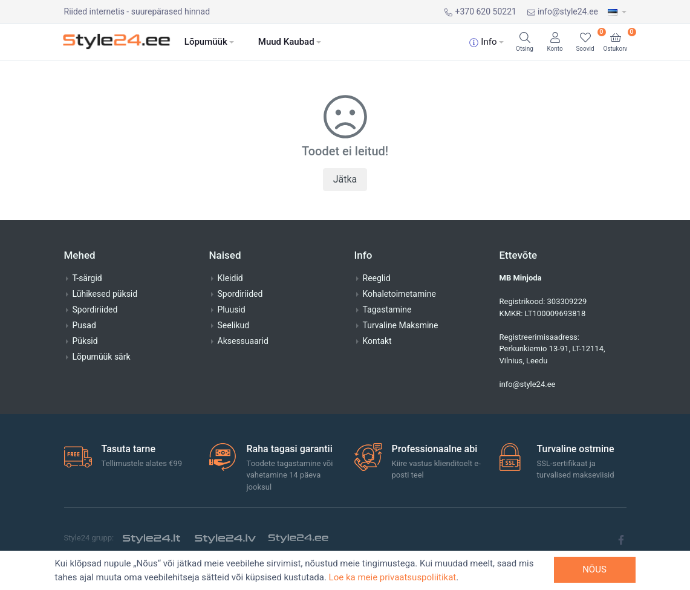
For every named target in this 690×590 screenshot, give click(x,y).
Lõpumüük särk (102, 356)
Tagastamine (387, 309)
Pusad (84, 325)
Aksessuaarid (243, 341)
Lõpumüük (205, 41)
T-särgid (87, 278)
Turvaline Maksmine (400, 325)
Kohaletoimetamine (399, 294)
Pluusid (232, 309)
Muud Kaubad (286, 41)
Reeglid (377, 278)
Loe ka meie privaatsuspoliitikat (393, 577)
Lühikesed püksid (105, 294)
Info (482, 41)
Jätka (345, 179)
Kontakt (377, 341)
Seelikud (234, 325)
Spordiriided (95, 309)
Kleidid (230, 278)
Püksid (85, 341)
